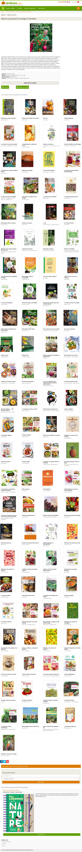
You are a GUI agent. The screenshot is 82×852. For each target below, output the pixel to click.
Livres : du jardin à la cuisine (10, 11)
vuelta (3, 15)
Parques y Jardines (10, 8)
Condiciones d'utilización (6, 841)
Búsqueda (41, 782)
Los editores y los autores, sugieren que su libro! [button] (15, 766)
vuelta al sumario (12, 15)
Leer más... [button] (41, 834)
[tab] (14, 95)
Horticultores (41, 8)
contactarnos (4, 843)
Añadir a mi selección (22, 87)
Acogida (2, 11)
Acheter (5, 87)
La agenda (19, 8)
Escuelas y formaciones (30, 8)
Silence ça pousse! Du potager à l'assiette (24, 11)
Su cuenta (3, 845)
